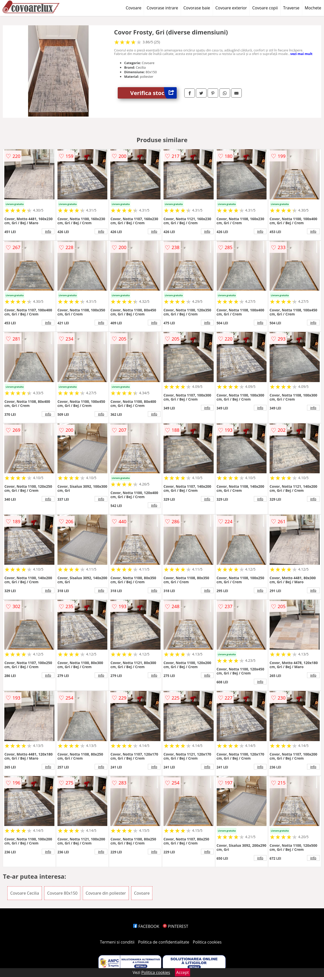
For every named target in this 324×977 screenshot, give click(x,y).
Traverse (291, 8)
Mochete (313, 8)
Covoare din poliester (106, 893)
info (48, 231)
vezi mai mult (301, 53)
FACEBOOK (146, 926)
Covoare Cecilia (24, 893)
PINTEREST (175, 926)
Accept (182, 972)
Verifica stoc (153, 93)
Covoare (133, 8)
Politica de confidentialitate (163, 942)
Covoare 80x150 (62, 893)
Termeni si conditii (117, 942)
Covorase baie (197, 8)
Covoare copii (265, 8)
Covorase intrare (162, 8)
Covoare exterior (231, 8)
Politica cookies (207, 942)
